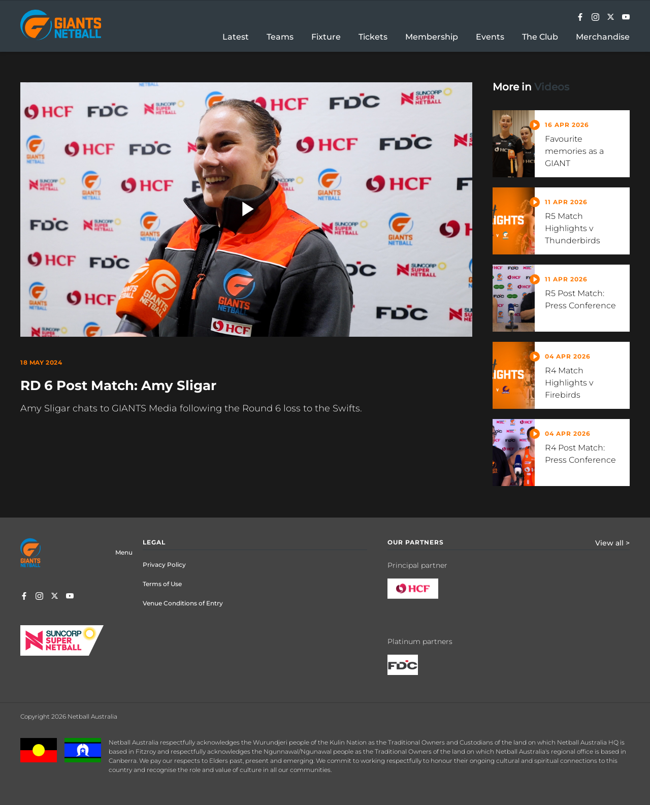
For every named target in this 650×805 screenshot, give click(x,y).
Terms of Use (162, 584)
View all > (612, 543)
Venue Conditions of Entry (183, 603)
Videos (551, 87)
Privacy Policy (164, 564)
